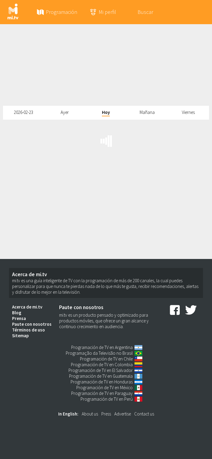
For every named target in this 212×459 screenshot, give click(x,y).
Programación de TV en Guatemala (101, 376)
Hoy (106, 112)
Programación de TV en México (104, 387)
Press (106, 414)
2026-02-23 (23, 112)
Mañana (147, 112)
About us (90, 414)
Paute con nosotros (32, 324)
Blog (16, 312)
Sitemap (20, 335)
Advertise (122, 414)
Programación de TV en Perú (107, 399)
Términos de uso (28, 330)
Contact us (144, 414)
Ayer (65, 112)
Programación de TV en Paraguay (102, 393)
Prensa (19, 318)
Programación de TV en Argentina (102, 347)
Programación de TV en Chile (106, 359)
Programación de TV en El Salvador (100, 370)
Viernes (188, 112)
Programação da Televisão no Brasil (99, 353)
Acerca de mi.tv (27, 307)
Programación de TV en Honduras (102, 382)
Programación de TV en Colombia (102, 364)
